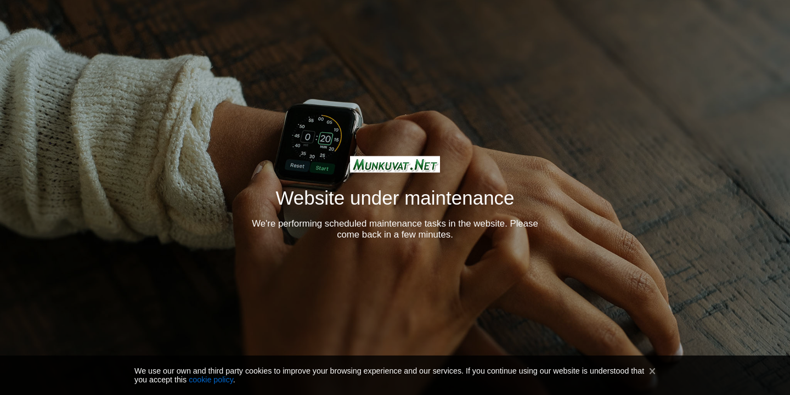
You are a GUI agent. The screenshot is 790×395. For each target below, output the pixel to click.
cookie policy (211, 379)
